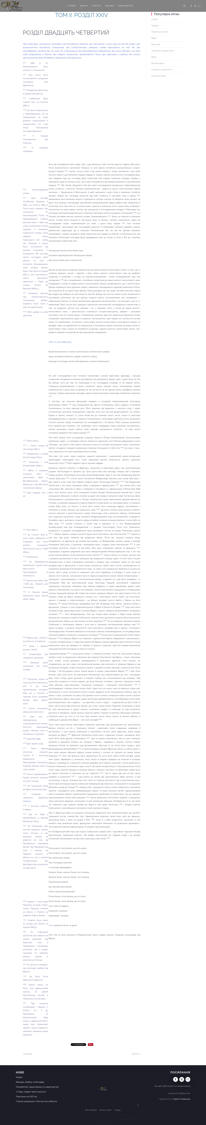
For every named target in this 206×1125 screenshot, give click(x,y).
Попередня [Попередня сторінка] (27, 1054)
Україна (155, 25)
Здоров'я (109, 6)
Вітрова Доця (157, 63)
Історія (154, 19)
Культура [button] (96, 6)
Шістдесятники (158, 76)
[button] (184, 6)
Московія (155, 44)
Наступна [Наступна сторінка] (136, 1054)
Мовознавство (125, 6)
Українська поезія (159, 32)
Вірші (153, 38)
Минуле (84, 6)
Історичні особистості (161, 69)
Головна (72, 6)
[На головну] (12, 6)
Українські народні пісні (162, 50)
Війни (154, 57)
